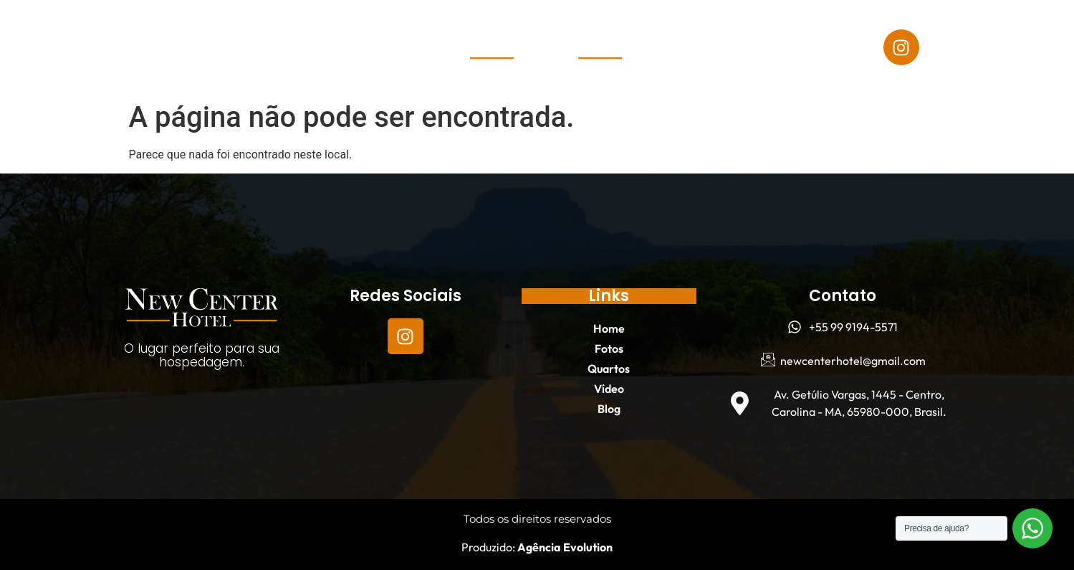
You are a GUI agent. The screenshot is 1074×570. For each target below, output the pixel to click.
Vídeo (288, 31)
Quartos (214, 31)
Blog (182, 64)
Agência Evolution (564, 547)
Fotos (140, 31)
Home (75, 31)
